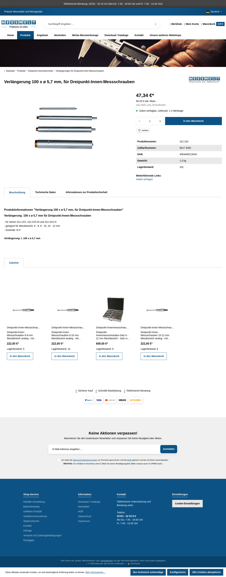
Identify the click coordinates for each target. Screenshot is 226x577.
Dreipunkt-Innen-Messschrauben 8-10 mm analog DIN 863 (68, 327)
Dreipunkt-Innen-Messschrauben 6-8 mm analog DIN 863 (24, 327)
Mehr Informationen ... (95, 572)
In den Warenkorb (193, 121)
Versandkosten (106, 561)
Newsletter (83, 506)
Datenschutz (84, 516)
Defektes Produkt (32, 511)
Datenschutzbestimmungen (85, 460)
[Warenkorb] (212, 24)
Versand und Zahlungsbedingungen (42, 535)
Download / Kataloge (89, 501)
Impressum (84, 521)
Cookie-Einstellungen (187, 503)
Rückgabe (28, 540)
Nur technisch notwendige (148, 572)
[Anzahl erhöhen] (160, 121)
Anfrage (27, 530)
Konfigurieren (178, 572)
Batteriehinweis (31, 506)
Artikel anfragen (144, 179)
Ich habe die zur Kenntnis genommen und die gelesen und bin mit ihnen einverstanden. (115, 460)
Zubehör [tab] (14, 262)
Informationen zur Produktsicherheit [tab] (86, 192)
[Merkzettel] (176, 24)
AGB (129, 460)
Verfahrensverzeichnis (35, 516)
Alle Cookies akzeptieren (206, 572)
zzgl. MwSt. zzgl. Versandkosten (151, 105)
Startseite (9, 71)
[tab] (17, 192)
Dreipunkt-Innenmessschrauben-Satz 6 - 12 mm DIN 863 (113, 327)
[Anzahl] (150, 121)
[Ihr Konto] (191, 24)
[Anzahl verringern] (139, 121)
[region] (66, 128)
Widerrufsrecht (31, 521)
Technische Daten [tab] (45, 192)
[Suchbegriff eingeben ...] (102, 24)
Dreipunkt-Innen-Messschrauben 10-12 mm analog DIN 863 (157, 327)
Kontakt (27, 525)
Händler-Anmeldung (34, 501)
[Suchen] (155, 24)
